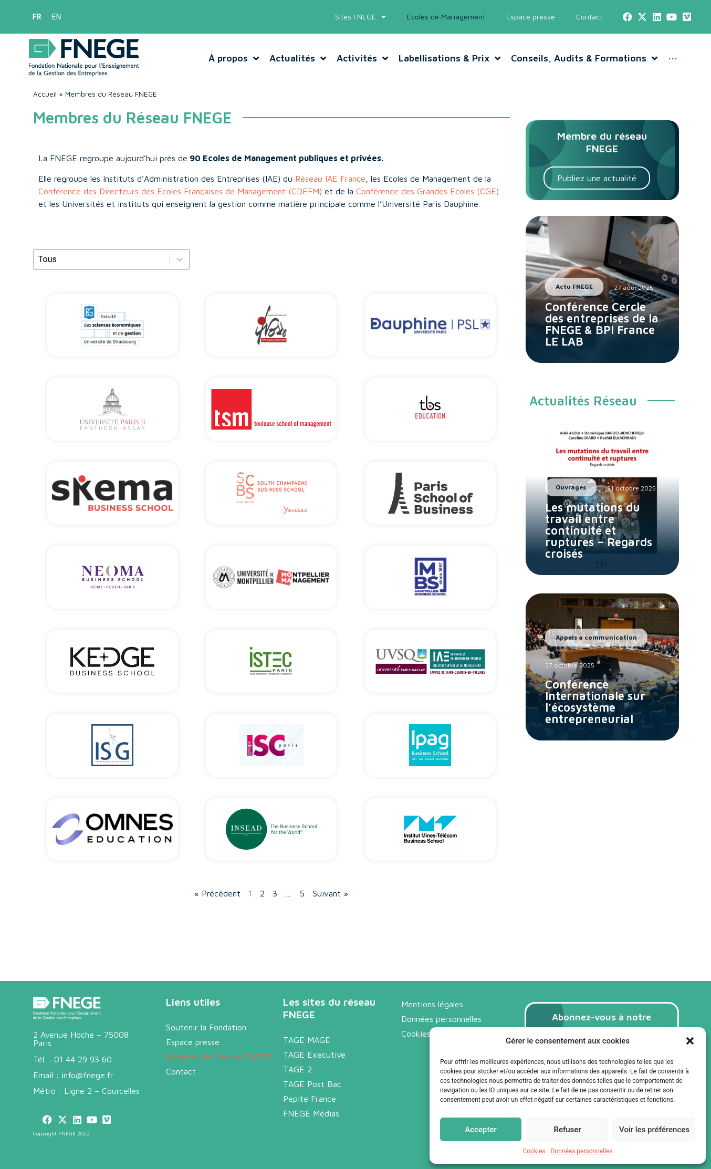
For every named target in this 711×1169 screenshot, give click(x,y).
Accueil (45, 94)
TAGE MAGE (306, 1040)
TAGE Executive (314, 1054)
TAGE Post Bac (312, 1084)
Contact (589, 16)
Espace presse (530, 16)
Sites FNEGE (360, 17)
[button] (690, 1041)
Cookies (533, 1151)
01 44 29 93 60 (83, 1059)
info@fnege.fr (87, 1075)
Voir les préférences (654, 1129)
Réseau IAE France (330, 178)
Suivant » (330, 893)
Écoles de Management (446, 16)
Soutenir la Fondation (206, 1027)
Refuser (567, 1129)
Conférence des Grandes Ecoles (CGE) (427, 191)
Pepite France (309, 1098)
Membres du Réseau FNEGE (219, 1056)
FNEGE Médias (311, 1113)
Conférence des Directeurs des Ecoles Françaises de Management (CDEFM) (180, 191)
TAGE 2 (297, 1069)
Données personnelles (581, 1151)
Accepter (480, 1129)
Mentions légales (432, 1004)
